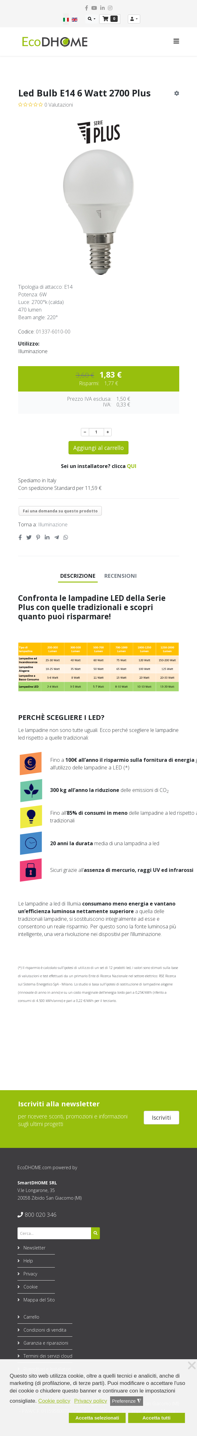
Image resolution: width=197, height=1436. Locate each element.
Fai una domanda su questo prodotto (60, 511)
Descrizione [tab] (77, 575)
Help (27, 1261)
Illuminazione (53, 524)
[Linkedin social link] (47, 538)
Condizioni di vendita (44, 1330)
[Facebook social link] (20, 538)
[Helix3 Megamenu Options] (176, 41)
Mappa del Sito (38, 1300)
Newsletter (33, 1248)
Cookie (30, 1287)
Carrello (30, 1317)
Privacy (29, 1274)
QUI (131, 466)
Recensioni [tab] (120, 575)
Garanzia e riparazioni (45, 1343)
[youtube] (94, 7)
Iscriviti (161, 1117)
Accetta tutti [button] (156, 1417)
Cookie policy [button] (54, 1401)
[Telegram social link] (56, 538)
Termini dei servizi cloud (47, 1356)
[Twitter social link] (29, 538)
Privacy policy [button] (90, 1401)
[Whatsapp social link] (66, 538)
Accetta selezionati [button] (97, 1417)
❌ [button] (191, 1365)
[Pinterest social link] (38, 538)
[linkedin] (102, 7)
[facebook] (86, 7)
